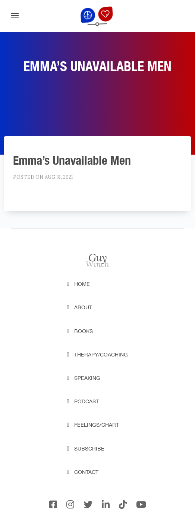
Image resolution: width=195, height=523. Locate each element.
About (83, 307)
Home (82, 284)
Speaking (87, 378)
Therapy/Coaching (101, 355)
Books (83, 331)
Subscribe (89, 449)
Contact (86, 472)
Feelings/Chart (96, 425)
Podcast (86, 401)
